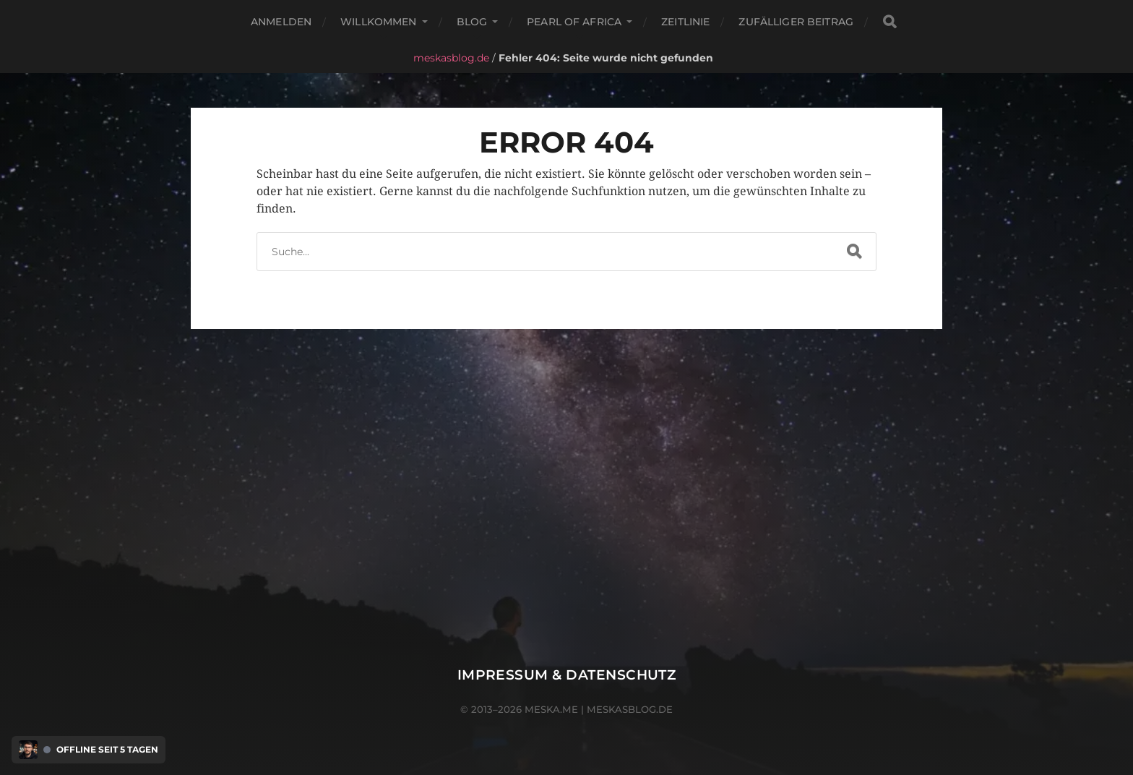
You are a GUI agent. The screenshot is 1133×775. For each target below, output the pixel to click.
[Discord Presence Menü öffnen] (28, 749)
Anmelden (281, 21)
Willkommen (378, 21)
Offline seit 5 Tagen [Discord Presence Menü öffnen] (107, 750)
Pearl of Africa (574, 21)
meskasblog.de (451, 57)
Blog (472, 21)
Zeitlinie (685, 21)
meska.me (551, 709)
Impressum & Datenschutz (566, 675)
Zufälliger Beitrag (795, 21)
